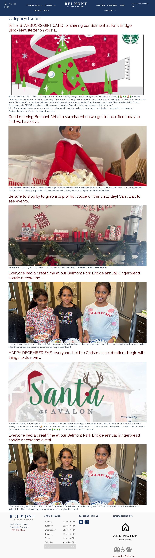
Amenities (112, 5)
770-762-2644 (18, 530)
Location (100, 5)
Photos (50, 5)
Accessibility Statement (123, 556)
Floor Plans (35, 5)
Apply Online (136, 3)
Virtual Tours (41, 11)
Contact (110, 11)
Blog (122, 5)
